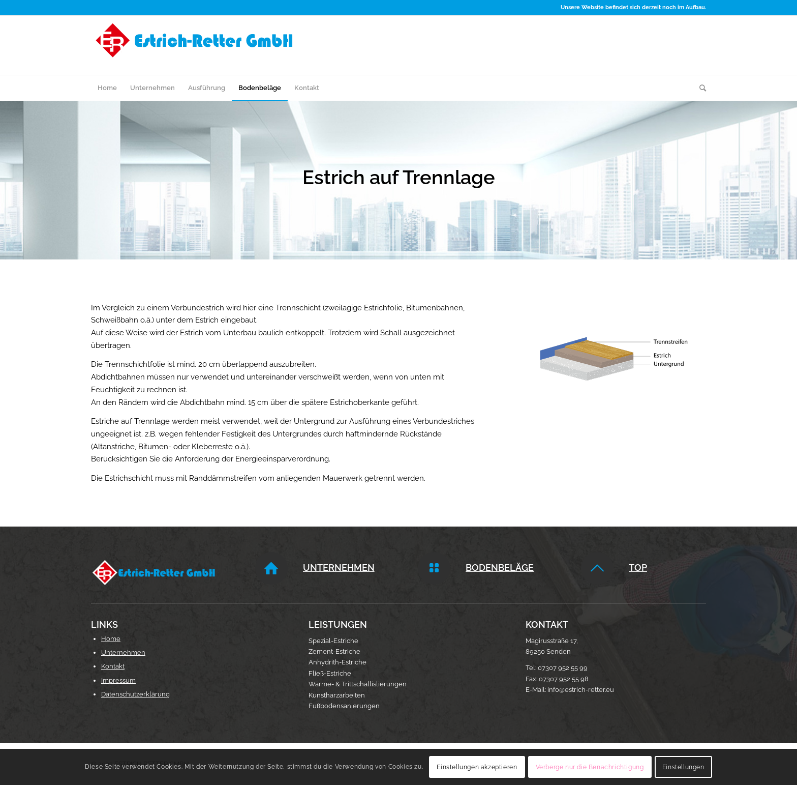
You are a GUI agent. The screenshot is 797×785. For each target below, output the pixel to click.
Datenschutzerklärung (135, 694)
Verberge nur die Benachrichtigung (590, 767)
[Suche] (699, 88)
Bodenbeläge (500, 567)
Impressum (118, 680)
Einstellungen (683, 767)
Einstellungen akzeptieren (477, 767)
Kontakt (113, 666)
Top (638, 567)
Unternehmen (339, 567)
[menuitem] (107, 88)
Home (110, 639)
